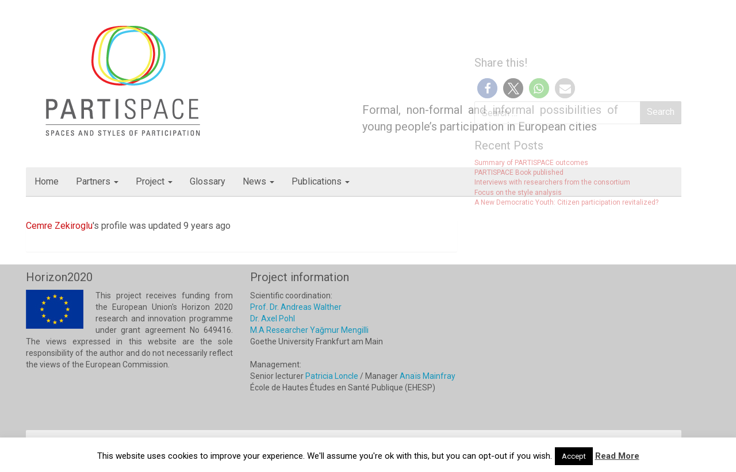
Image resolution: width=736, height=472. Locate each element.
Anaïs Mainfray (427, 376)
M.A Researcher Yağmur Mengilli (309, 330)
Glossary (207, 181)
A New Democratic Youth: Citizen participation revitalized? (566, 202)
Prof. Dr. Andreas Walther (296, 307)
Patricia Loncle (331, 376)
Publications (321, 181)
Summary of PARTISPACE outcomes (531, 163)
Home (46, 181)
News (258, 181)
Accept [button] (574, 456)
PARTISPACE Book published (519, 172)
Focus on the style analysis (518, 193)
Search (660, 111)
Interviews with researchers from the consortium (552, 182)
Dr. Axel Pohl (272, 318)
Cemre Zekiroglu (59, 225)
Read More (617, 456)
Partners (97, 181)
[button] (487, 88)
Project (154, 181)
